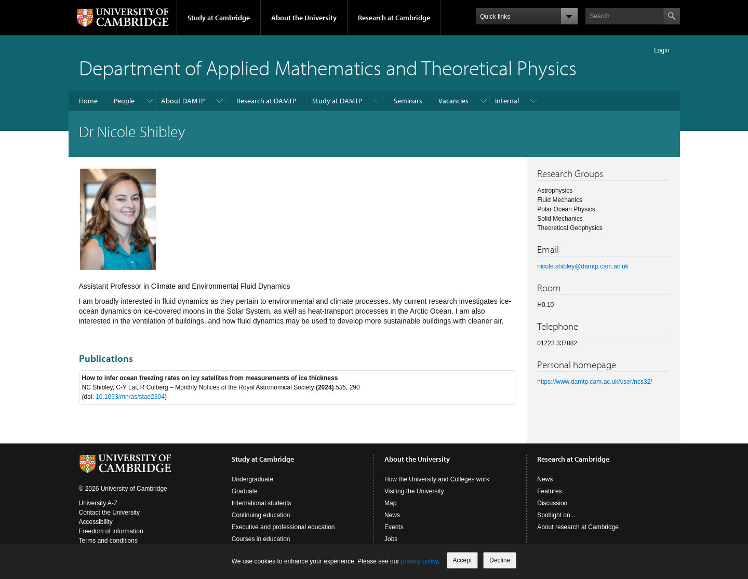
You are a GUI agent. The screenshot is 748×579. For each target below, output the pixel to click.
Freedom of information (111, 531)
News (392, 515)
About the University (304, 17)
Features (549, 491)
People (124, 100)
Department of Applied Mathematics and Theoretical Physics (328, 67)
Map (390, 503)
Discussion (552, 503)
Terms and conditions (108, 540)
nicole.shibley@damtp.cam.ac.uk (583, 266)
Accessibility (96, 522)
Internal (507, 100)
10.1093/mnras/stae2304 (130, 396)
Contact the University (109, 512)
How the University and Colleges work (436, 479)
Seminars (408, 100)
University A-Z (98, 503)
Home (88, 100)
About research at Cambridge (578, 527)
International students (261, 503)
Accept (462, 560)
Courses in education (261, 539)
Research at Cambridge (394, 17)
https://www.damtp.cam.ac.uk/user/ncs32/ (594, 381)
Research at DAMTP (266, 100)
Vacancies (453, 100)
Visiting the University (414, 491)
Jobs (390, 539)
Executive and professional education (283, 527)
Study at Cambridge (219, 17)
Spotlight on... (556, 515)
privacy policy (419, 561)
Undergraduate (252, 479)
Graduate (245, 491)
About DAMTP (183, 100)
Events (394, 527)
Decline (499, 560)
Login (661, 50)
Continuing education (261, 515)
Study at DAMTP (337, 100)
